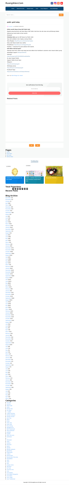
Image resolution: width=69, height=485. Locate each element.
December (8, 198)
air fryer (9, 403)
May (7, 220)
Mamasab (9, 440)
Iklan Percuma (10, 436)
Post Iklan (9, 154)
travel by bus (10, 470)
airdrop (9, 404)
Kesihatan (9, 437)
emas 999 (9, 425)
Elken (8, 420)
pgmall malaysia (11, 450)
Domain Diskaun (11, 415)
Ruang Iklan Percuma (12, 457)
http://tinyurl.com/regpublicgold (22, 45)
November (8, 200)
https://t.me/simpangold (13, 64)
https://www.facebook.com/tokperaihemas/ (18, 72)
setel (8, 462)
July (7, 217)
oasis (8, 442)
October (8, 202)
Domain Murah (10, 417)
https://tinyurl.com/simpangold (15, 68)
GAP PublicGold (11, 429)
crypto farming (11, 414)
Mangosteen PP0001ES (51, 178)
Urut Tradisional (11, 479)
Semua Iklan (10, 157)
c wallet (9, 412)
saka (8, 460)
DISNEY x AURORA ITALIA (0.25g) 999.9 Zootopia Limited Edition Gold (33, 179)
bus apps (9, 411)
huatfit (8, 434)
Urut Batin (9, 476)
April (7, 204)
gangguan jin (10, 428)
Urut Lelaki (9, 478)
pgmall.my (9, 451)
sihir (8, 464)
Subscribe (34, 93)
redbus (8, 454)
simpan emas (10, 465)
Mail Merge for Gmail (17, 76)
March (7, 205)
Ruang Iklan (10, 456)
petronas (9, 445)
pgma (8, 446)
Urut (8, 471)
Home (12, 9)
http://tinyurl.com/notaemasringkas (24, 41)
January (8, 228)
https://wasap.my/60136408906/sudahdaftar (18, 57)
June (7, 218)
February (8, 226)
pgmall (8, 448)
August (7, 215)
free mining (10, 426)
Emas (8, 421)
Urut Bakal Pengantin (12, 475)
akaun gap (9, 406)
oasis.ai (8, 443)
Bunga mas (10, 409)
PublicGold (9, 453)
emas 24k (9, 423)
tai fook (9, 468)
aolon (8, 407)
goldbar (9, 432)
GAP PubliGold (10, 431)
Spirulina (9, 467)
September (8, 213)
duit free (9, 418)
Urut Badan (10, 473)
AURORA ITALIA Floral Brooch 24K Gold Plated (14, 179)
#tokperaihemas (22, 53)
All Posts (9, 155)
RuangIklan (10, 459)
